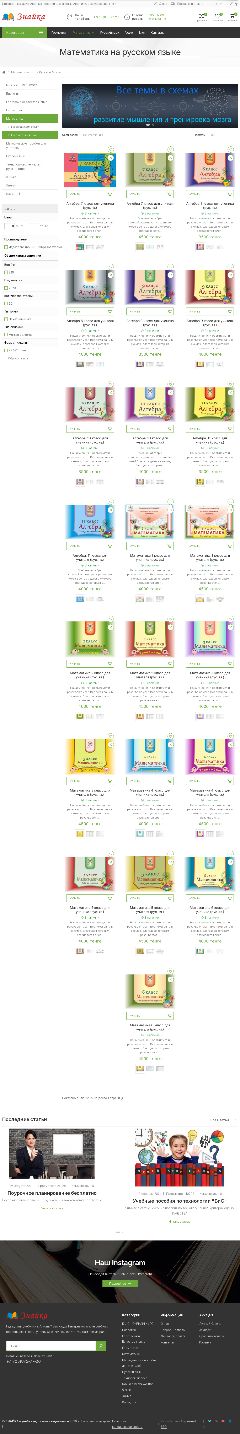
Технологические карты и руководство (24, 166)
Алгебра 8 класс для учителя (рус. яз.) (90, 323)
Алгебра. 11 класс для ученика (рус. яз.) (210, 440)
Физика (11, 177)
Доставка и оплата (187, 3)
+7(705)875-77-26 (106, 17)
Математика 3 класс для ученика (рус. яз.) (210, 675)
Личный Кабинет (211, 1323)
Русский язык (109, 32)
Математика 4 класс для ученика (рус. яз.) (150, 792)
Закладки (205, 1330)
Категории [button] (15, 33)
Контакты (157, 32)
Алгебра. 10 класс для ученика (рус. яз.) (90, 440)
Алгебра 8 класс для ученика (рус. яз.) (210, 205)
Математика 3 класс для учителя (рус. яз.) (90, 792)
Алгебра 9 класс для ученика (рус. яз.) (150, 323)
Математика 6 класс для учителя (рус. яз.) (150, 1027)
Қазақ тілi (13, 193)
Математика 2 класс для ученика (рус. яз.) (90, 675)
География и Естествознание (26, 102)
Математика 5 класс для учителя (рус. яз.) (150, 910)
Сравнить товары (211, 1336)
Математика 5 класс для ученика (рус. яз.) (90, 910)
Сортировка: (70, 134)
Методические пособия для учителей (26, 146)
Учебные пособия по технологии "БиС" (180, 1201)
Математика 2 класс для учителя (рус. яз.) (150, 675)
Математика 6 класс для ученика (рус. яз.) (210, 910)
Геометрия (59, 32)
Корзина (205, 1342)
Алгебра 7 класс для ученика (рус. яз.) (90, 205)
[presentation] (68, 106)
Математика (82, 32)
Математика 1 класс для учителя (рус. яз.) (210, 557)
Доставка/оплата (173, 1336)
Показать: (200, 134)
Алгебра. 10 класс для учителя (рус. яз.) (150, 440)
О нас (160, 3)
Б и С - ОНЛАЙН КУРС (21, 85)
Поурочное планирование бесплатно (52, 1193)
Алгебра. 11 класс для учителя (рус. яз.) (90, 557)
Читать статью (52, 1208)
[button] (232, 17)
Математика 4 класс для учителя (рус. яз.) (210, 792)
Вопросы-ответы (173, 1330)
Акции (129, 32)
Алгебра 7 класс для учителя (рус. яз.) (150, 205)
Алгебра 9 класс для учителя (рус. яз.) (210, 323)
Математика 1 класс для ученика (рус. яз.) (150, 557)
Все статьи (223, 1120)
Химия (10, 185)
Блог (142, 32)
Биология (13, 93)
